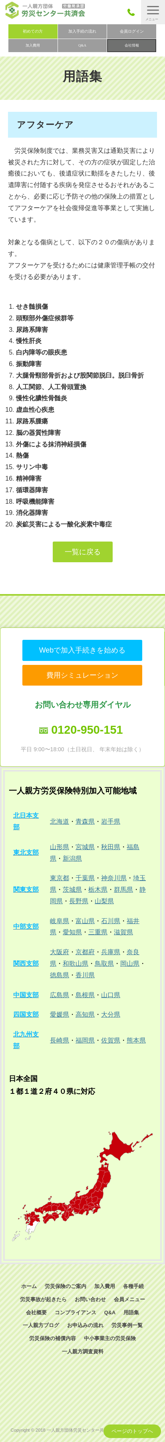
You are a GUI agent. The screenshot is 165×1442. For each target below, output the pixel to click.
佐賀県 (110, 1040)
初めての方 (33, 31)
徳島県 (59, 975)
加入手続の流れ (82, 31)
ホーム (29, 1286)
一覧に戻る (83, 552)
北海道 (59, 821)
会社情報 (132, 45)
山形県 (59, 847)
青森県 (85, 821)
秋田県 (110, 847)
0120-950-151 (87, 729)
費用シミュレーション (82, 675)
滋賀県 (123, 932)
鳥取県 (104, 963)
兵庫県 (110, 952)
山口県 (110, 995)
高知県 (85, 1014)
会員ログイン (132, 31)
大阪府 (59, 952)
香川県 (85, 975)
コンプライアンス (75, 1312)
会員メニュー (129, 1299)
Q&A (82, 45)
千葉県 (85, 878)
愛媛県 (59, 1014)
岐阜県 (59, 921)
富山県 (85, 921)
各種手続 (133, 1286)
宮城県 (85, 847)
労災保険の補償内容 (52, 1338)
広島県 (59, 995)
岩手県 (110, 821)
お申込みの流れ (85, 1325)
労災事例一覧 (127, 1325)
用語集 (131, 1312)
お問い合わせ (90, 1299)
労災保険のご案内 (65, 1286)
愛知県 (72, 932)
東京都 (59, 878)
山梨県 (104, 901)
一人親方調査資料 (82, 1351)
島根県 (85, 995)
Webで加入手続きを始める (82, 650)
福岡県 (85, 1040)
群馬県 (123, 889)
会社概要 (36, 1312)
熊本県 (136, 1040)
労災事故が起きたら (43, 1299)
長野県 (78, 901)
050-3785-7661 (133, 12)
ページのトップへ (132, 1431)
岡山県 (129, 963)
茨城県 (72, 889)
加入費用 (33, 45)
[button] (153, 12)
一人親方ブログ (41, 1325)
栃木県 (97, 889)
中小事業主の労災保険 (110, 1338)
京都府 (85, 952)
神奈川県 (114, 878)
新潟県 (72, 858)
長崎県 (59, 1040)
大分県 (110, 1014)
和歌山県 (75, 963)
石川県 (110, 921)
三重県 (97, 932)
